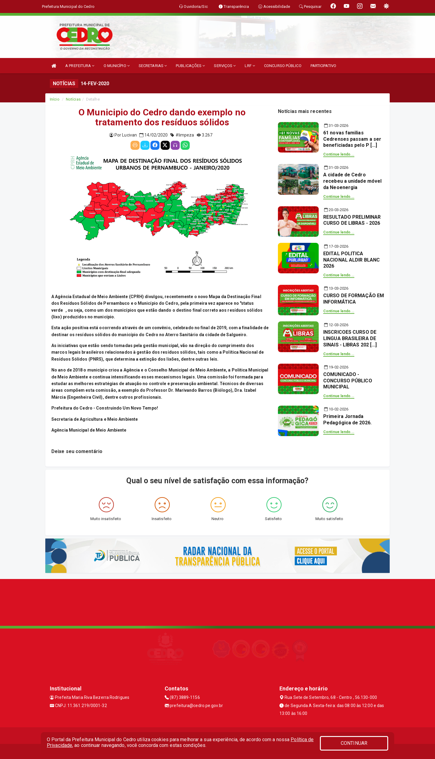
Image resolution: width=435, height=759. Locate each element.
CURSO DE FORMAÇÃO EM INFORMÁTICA (353, 299)
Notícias (73, 99)
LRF (250, 65)
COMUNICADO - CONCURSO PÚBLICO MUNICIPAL (347, 380)
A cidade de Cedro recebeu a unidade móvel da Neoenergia (352, 181)
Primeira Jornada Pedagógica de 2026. (347, 419)
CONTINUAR (354, 743)
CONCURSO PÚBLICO (282, 65)
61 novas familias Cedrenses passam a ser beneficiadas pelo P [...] (352, 139)
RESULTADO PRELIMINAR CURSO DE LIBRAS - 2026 (352, 220)
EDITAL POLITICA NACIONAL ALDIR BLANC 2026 (351, 260)
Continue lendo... (338, 154)
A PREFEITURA (79, 65)
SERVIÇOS (225, 65)
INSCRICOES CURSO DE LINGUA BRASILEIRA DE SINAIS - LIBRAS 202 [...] (350, 338)
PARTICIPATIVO (323, 65)
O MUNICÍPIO (117, 65)
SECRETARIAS (153, 65)
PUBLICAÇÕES (190, 65)
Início (55, 99)
